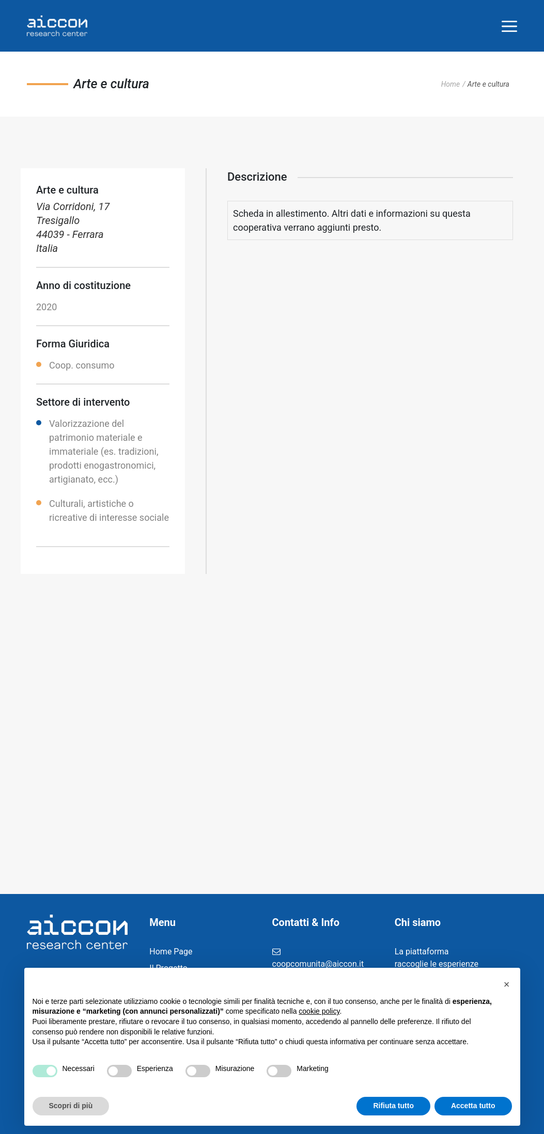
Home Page (170, 951)
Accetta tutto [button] (473, 1105)
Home (450, 84)
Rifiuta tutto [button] (393, 1105)
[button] (507, 984)
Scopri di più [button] (71, 1105)
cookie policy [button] (319, 1011)
